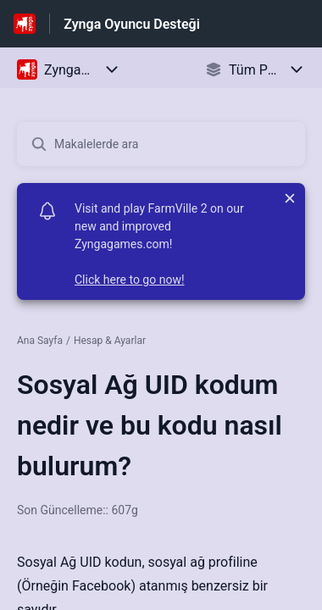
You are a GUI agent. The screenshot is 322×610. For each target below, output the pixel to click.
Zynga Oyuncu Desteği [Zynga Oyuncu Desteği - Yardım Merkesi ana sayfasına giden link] (132, 24)
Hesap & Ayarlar (110, 341)
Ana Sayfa (40, 341)
